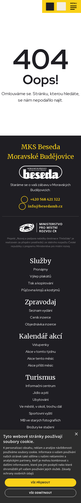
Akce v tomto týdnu (40, 351)
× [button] (76, 434)
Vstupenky (40, 344)
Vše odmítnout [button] (40, 493)
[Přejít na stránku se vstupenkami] (61, 6)
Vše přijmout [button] (40, 482)
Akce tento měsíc (40, 358)
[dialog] (40, 466)
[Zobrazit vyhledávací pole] (50, 6)
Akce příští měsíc (40, 365)
